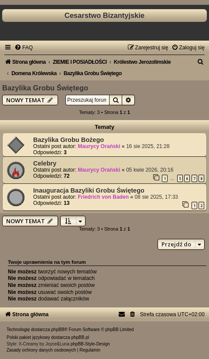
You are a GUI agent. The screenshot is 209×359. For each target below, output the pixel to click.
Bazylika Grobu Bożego (68, 139)
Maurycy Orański (99, 146)
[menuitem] (23, 48)
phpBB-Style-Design (90, 344)
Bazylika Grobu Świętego (45, 88)
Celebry (44, 163)
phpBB (57, 329)
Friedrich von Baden (103, 197)
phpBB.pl (80, 337)
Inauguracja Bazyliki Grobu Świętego (88, 190)
